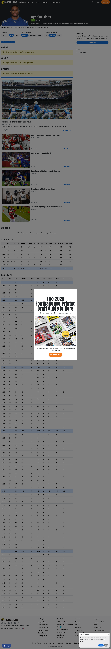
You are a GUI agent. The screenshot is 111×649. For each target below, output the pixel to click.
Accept (101, 645)
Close (106, 645)
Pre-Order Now (55, 355)
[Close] (108, 634)
